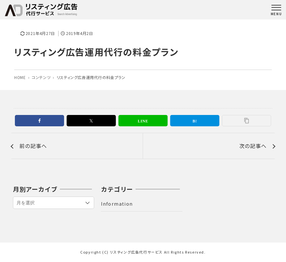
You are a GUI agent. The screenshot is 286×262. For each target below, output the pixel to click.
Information (117, 203)
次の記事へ (253, 146)
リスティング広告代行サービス (136, 252)
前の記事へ (33, 146)
